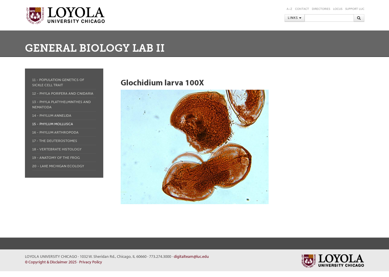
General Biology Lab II (95, 48)
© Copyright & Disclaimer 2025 (51, 262)
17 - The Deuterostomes (54, 141)
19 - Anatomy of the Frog (56, 158)
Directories (321, 9)
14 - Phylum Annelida (51, 116)
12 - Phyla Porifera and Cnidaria (62, 93)
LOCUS (337, 9)
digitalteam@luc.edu (191, 256)
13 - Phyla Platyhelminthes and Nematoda (61, 104)
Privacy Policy (90, 262)
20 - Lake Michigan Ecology (58, 166)
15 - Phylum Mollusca (52, 124)
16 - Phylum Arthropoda (55, 132)
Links (294, 18)
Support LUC (354, 9)
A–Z (289, 9)
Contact (302, 9)
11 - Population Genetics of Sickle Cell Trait (58, 82)
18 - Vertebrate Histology (57, 149)
